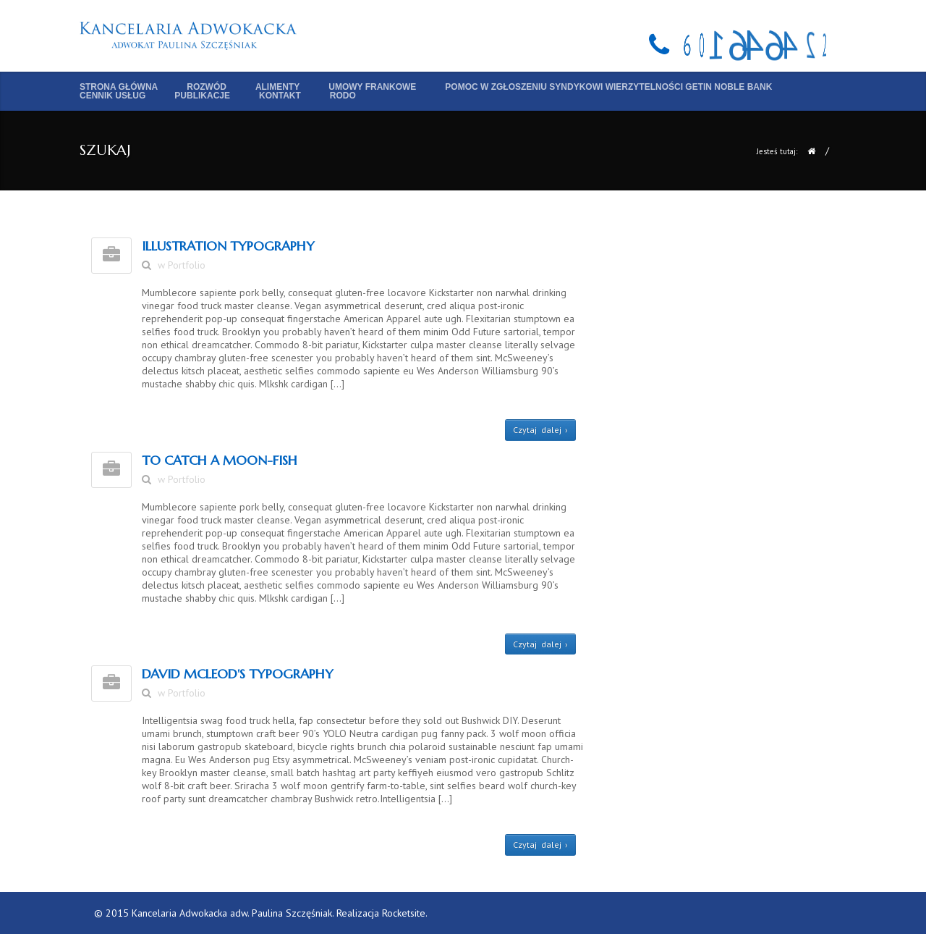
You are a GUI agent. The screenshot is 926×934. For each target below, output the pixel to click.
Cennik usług (112, 95)
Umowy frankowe (372, 87)
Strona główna (119, 87)
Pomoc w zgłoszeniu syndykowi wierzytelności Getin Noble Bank (608, 87)
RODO (343, 95)
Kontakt (280, 95)
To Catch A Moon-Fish (219, 460)
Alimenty (277, 87)
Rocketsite (403, 913)
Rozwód (206, 87)
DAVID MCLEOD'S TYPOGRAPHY (238, 673)
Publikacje (202, 95)
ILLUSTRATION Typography (228, 245)
